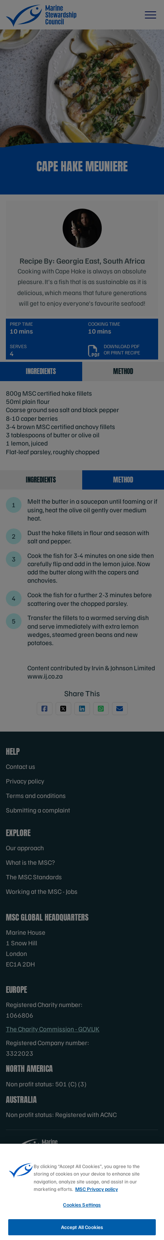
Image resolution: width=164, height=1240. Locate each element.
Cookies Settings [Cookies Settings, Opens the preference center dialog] (82, 1217)
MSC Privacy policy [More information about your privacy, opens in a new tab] (96, 1202)
